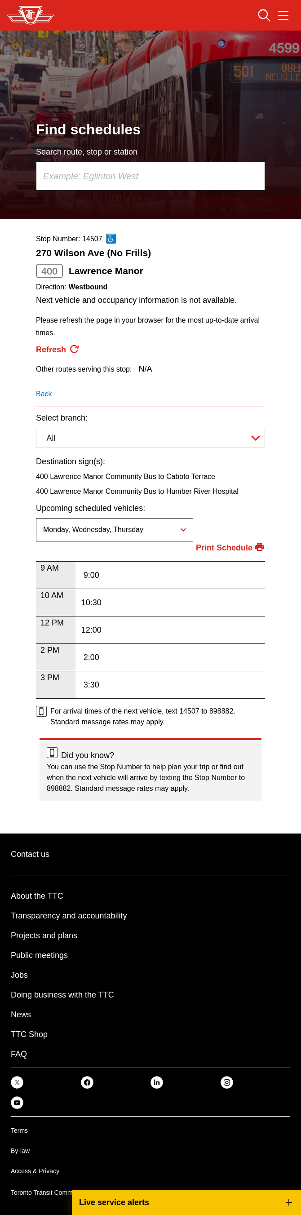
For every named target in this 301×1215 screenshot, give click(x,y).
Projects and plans (44, 935)
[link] (17, 1081)
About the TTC (37, 895)
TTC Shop (29, 1034)
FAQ (19, 1054)
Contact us (30, 854)
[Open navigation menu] (283, 15)
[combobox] (150, 176)
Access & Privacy (35, 1171)
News (21, 1014)
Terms (19, 1130)
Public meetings (39, 955)
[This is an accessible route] (111, 239)
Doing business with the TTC (62, 994)
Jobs (19, 975)
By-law (20, 1150)
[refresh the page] (58, 349)
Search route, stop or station (86, 151)
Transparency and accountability (69, 915)
